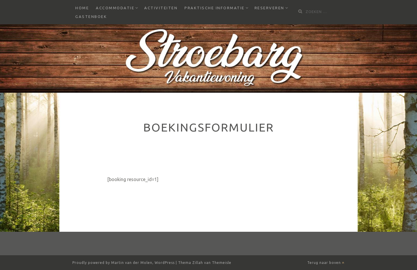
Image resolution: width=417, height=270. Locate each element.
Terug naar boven (326, 262)
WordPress (165, 262)
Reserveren (269, 8)
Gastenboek (91, 16)
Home (82, 8)
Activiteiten (161, 8)
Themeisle (221, 262)
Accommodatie (115, 8)
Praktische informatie (214, 8)
